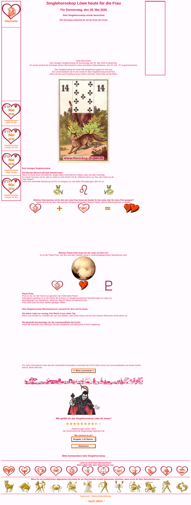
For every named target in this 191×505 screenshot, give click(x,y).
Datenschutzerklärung (101, 496)
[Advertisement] (11, 64)
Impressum (85, 496)
